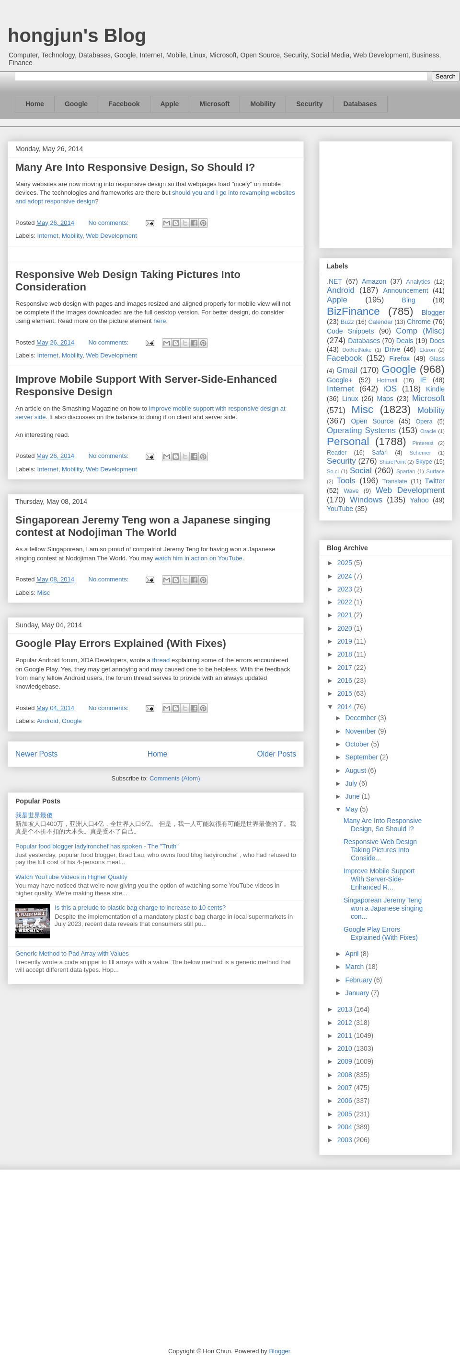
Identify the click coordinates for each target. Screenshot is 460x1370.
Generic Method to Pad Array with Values (72, 953)
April (352, 954)
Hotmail (387, 380)
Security (309, 104)
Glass (437, 359)
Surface (435, 471)
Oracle (428, 431)
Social (361, 470)
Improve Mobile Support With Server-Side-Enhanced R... (379, 879)
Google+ (339, 380)
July (352, 783)
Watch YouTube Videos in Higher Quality (71, 876)
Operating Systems (361, 430)
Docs (437, 341)
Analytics (418, 281)
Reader (336, 452)
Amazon (374, 281)
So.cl (333, 471)
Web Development (111, 235)
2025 (345, 563)
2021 (345, 615)
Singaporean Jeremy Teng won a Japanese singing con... (383, 908)
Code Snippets (350, 331)
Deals (405, 341)
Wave (351, 491)
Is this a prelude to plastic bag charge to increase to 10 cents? (140, 907)
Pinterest (423, 443)
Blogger (433, 312)
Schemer (420, 453)
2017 (345, 667)
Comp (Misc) (420, 330)
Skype (423, 461)
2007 (345, 1088)
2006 (345, 1100)
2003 (345, 1140)
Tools (346, 480)
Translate (394, 481)
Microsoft (214, 104)
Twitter (435, 481)
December (361, 718)
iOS (390, 388)
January (358, 993)
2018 (345, 654)
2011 (345, 1035)
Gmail (346, 370)
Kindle (435, 389)
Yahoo (419, 500)
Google (76, 104)
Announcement (405, 290)
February (359, 980)
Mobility (263, 104)
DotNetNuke (356, 350)
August (356, 770)
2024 (345, 576)
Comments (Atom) (175, 778)
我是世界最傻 (34, 815)
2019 (345, 641)
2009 (345, 1061)
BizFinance (353, 311)
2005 (345, 1114)
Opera (423, 421)
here (159, 320)
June (353, 796)
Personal (348, 441)
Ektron (427, 350)
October (358, 744)
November (361, 731)
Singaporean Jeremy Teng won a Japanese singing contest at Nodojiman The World (143, 526)
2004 (345, 1127)
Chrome (419, 321)
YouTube (340, 508)
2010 (345, 1048)
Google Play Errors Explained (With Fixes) (120, 643)
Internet (47, 235)
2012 (345, 1022)
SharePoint (392, 462)
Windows (366, 499)
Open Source (372, 421)
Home (34, 104)
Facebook (123, 104)
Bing (408, 300)
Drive (393, 349)
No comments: (109, 222)
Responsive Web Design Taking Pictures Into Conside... (380, 850)
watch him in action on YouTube (198, 558)
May (352, 809)
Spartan (405, 471)
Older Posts (276, 754)
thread (161, 660)
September (362, 757)
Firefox (399, 358)
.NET (334, 281)
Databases (360, 104)
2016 (345, 680)
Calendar (380, 322)
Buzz (347, 322)
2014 (345, 707)
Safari (380, 452)
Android (47, 720)
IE (423, 380)
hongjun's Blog (77, 35)
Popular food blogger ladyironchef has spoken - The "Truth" (97, 846)
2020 (345, 628)
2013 (345, 1009)
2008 (345, 1075)
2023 (345, 589)
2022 (345, 602)
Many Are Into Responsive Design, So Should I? (135, 167)
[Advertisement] (386, 193)
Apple (170, 104)
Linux (350, 398)
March (355, 966)
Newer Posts (36, 754)
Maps (385, 398)
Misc (43, 592)
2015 (345, 693)
